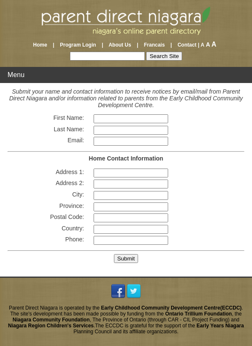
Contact (185, 45)
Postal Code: (67, 216)
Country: (73, 228)
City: (78, 194)
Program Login (77, 45)
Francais (154, 45)
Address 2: (69, 183)
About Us (120, 45)
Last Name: (69, 129)
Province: (71, 205)
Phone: (74, 239)
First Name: (68, 117)
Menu (16, 74)
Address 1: (69, 172)
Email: (76, 140)
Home (42, 45)
